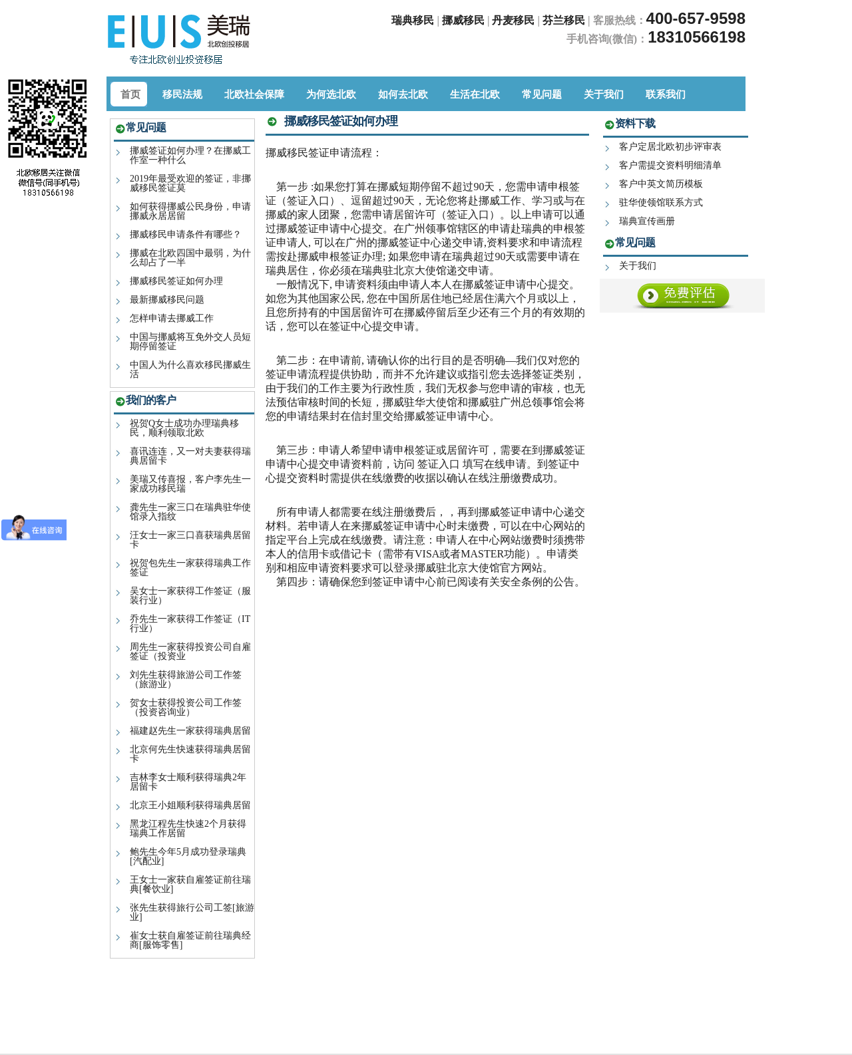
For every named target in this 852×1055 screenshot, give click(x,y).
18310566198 (697, 37)
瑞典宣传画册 (647, 221)
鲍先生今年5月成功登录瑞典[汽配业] (188, 856)
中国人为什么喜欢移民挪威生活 (190, 369)
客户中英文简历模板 (661, 184)
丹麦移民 (514, 20)
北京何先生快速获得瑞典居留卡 (190, 754)
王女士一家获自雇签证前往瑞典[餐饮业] (190, 884)
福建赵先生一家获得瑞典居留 (190, 731)
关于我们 (637, 266)
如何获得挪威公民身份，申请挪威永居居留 (190, 211)
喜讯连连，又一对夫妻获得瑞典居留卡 (190, 456)
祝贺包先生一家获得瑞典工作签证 (190, 567)
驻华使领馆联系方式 (661, 203)
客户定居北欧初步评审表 (670, 147)
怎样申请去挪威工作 (172, 318)
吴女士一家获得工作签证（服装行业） (190, 595)
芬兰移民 (565, 20)
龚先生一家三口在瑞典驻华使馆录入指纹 (190, 512)
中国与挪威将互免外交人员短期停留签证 (190, 341)
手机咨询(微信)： (607, 39)
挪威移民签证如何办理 (176, 281)
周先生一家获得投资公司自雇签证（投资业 (190, 651)
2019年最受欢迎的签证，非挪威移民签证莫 (190, 183)
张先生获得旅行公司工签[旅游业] (192, 912)
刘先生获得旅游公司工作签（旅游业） (186, 679)
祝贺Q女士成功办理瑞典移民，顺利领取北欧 (184, 428)
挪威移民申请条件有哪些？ (186, 234)
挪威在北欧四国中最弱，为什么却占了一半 (190, 257)
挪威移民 (463, 20)
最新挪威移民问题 (167, 300)
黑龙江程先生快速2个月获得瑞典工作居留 (188, 828)
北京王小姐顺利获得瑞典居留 (190, 805)
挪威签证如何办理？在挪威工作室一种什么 (190, 155)
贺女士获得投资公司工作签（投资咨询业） (186, 707)
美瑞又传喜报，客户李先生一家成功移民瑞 (190, 484)
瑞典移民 (412, 20)
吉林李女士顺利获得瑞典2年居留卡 (188, 782)
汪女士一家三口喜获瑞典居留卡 (190, 539)
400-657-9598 (696, 18)
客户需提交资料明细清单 (670, 165)
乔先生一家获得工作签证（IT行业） (190, 623)
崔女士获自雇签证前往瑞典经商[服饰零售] (190, 940)
